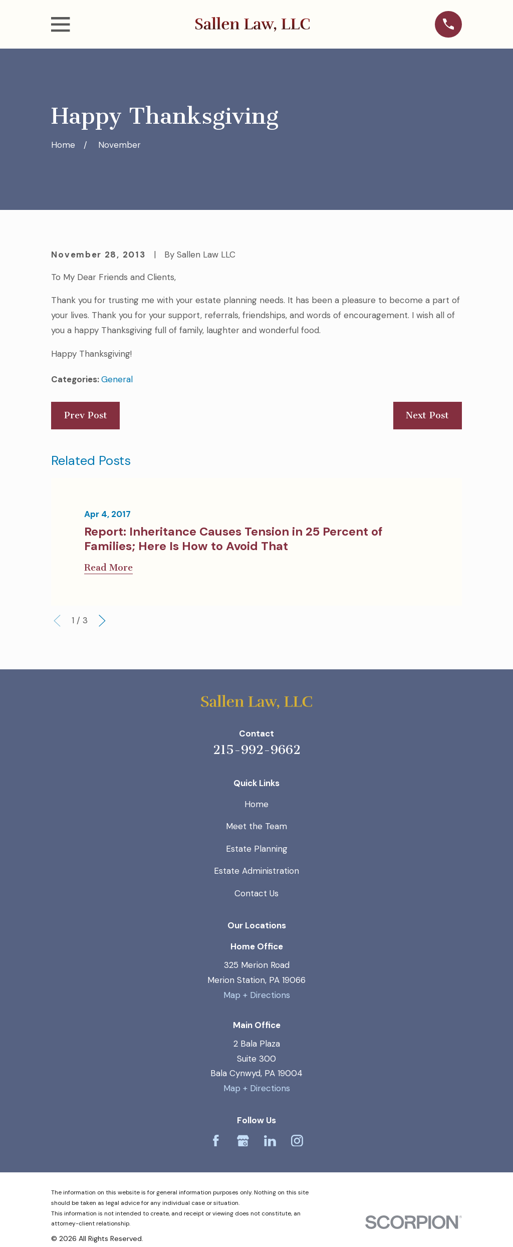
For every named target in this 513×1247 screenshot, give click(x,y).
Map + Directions (256, 995)
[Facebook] (216, 1141)
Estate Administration (256, 870)
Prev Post (85, 415)
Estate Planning (257, 848)
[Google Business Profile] (243, 1141)
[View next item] (102, 621)
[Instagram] (297, 1141)
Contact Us (256, 893)
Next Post (427, 415)
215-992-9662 (257, 749)
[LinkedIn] (270, 1141)
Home (256, 804)
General (117, 379)
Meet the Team (256, 826)
